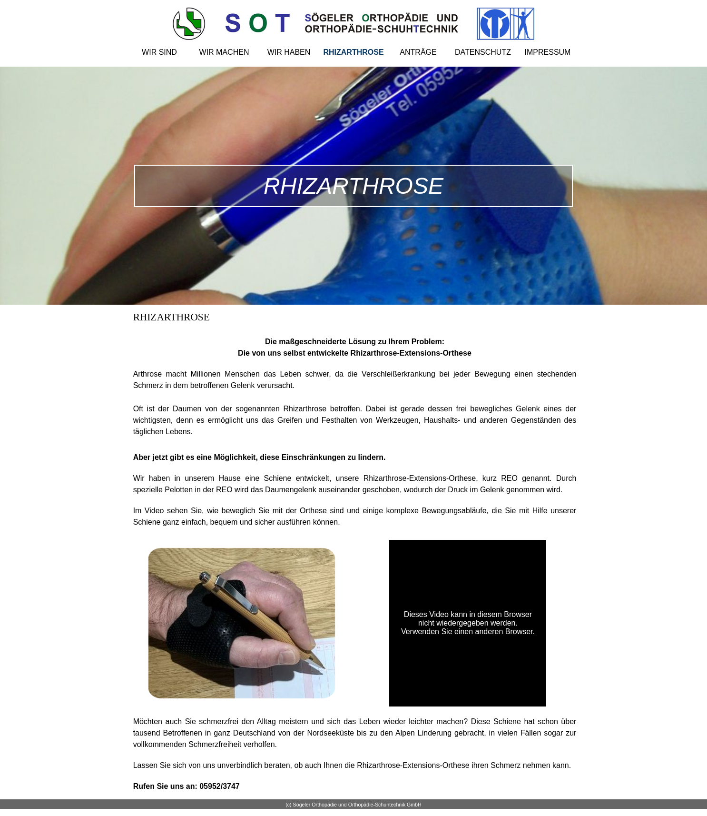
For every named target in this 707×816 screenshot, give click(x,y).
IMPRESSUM (548, 52)
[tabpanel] (355, 334)
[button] (242, 546)
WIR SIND (159, 52)
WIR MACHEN (224, 52)
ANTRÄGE (418, 52)
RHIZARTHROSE (353, 52)
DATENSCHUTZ (483, 52)
